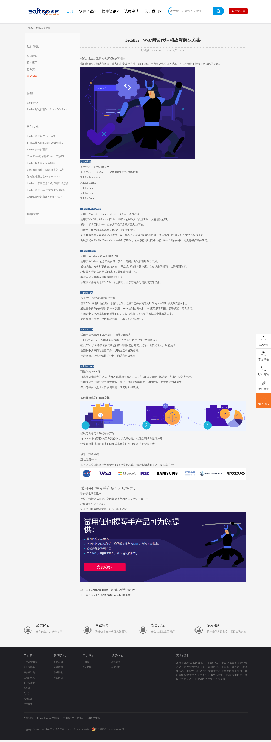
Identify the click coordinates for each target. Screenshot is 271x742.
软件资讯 (110, 11)
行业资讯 (32, 69)
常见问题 (45, 28)
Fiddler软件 (33, 102)
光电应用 (28, 698)
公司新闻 (32, 56)
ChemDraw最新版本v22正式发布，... (47, 156)
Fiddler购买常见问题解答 (41, 163)
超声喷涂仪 (93, 718)
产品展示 (29, 655)
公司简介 (87, 662)
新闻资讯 (60, 655)
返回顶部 (263, 400)
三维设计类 (29, 677)
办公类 (27, 688)
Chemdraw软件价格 (48, 718)
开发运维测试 (30, 662)
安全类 (27, 693)
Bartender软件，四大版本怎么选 (45, 169)
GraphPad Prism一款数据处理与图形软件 (114, 589)
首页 (70, 11)
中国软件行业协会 (73, 718)
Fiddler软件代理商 (37, 149)
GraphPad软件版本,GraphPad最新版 (111, 595)
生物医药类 (29, 667)
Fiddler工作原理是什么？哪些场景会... (48, 183)
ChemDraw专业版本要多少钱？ (45, 196)
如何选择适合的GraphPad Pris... (44, 176)
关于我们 (153, 11)
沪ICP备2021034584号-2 (79, 729)
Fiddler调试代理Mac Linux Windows (47, 109)
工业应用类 (29, 683)
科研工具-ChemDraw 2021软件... (45, 142)
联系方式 (115, 662)
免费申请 (238, 11)
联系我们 (117, 655)
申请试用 (115, 667)
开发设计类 (29, 672)
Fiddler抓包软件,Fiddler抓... (42, 136)
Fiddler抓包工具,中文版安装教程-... (47, 190)
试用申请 (131, 11)
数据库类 (28, 704)
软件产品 (87, 11)
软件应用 (32, 62)
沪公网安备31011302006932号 (107, 729)
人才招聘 (87, 667)
